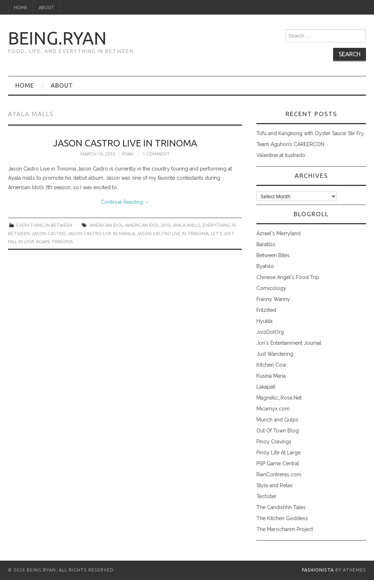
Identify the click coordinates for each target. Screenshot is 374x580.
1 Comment (156, 153)
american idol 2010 (148, 225)
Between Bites (273, 255)
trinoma (62, 241)
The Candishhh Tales (281, 507)
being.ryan (57, 38)
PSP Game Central (277, 463)
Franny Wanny (273, 299)
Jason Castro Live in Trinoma (125, 143)
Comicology (271, 288)
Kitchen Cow (271, 365)
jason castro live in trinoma (173, 233)
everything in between (44, 225)
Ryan (127, 153)
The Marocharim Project (284, 529)
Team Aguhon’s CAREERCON (290, 144)
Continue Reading (125, 202)
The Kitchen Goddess (282, 518)
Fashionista (318, 570)
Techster (266, 496)
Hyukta (264, 321)
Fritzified (266, 310)
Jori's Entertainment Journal (288, 343)
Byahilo (265, 266)
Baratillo (265, 244)
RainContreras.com (278, 474)
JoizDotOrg (270, 332)
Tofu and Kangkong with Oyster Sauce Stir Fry (310, 133)
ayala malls (187, 225)
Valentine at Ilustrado (280, 155)
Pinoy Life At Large (278, 452)
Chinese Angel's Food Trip (287, 277)
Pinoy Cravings (273, 441)
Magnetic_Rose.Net (279, 398)
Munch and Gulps (277, 420)
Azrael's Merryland (278, 233)
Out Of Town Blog (277, 431)
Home (20, 7)
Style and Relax (274, 485)
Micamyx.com (273, 409)
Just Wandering (274, 354)
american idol (106, 225)
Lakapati (265, 387)
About (46, 7)
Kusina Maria (271, 376)
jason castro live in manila (101, 233)
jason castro (49, 233)
